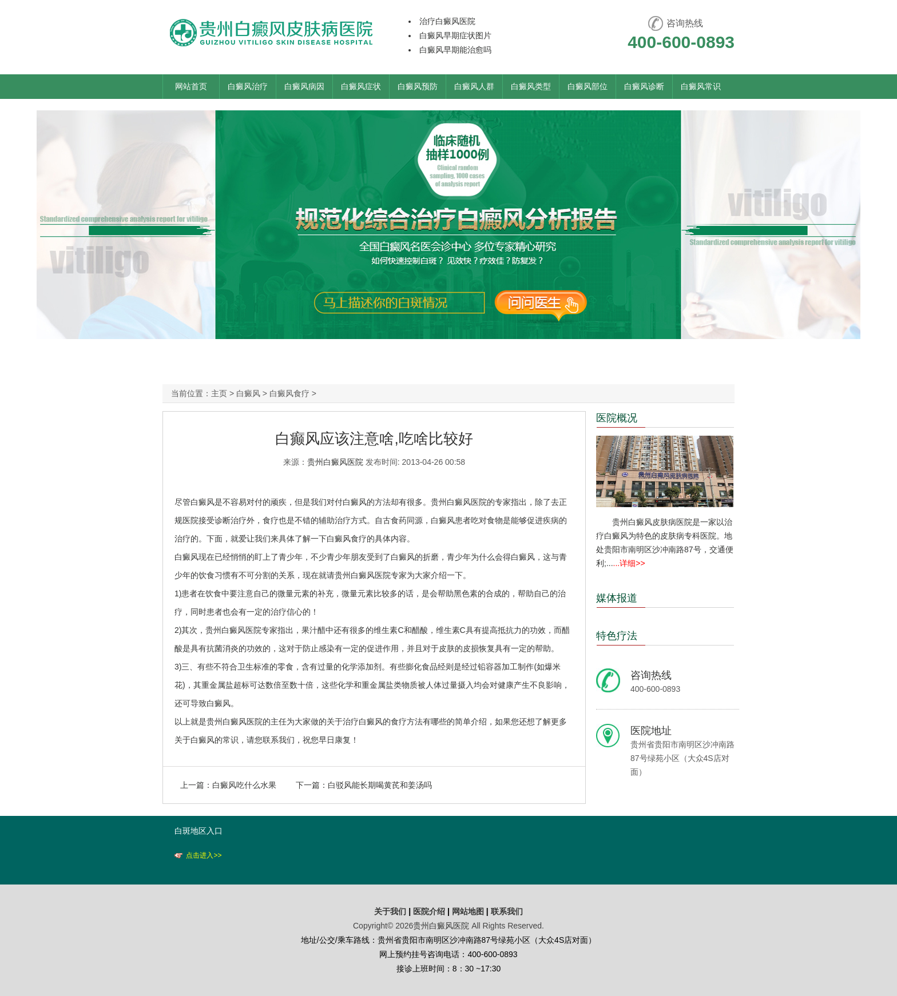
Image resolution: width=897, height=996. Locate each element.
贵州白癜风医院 (335, 462)
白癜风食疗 (289, 393)
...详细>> (629, 563)
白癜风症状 (361, 86)
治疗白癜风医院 (447, 21)
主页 (219, 393)
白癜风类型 (531, 86)
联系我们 (507, 911)
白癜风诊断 (644, 86)
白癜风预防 (418, 86)
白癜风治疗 (248, 86)
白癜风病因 (304, 86)
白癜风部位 (587, 86)
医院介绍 (430, 911)
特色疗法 (616, 636)
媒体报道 (616, 598)
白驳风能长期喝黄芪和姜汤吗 (380, 785)
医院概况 (616, 418)
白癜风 (248, 393)
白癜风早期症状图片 (455, 35)
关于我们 (390, 911)
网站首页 (191, 86)
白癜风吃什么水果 (244, 785)
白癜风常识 (701, 86)
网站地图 (468, 911)
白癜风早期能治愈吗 (455, 49)
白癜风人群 (474, 86)
